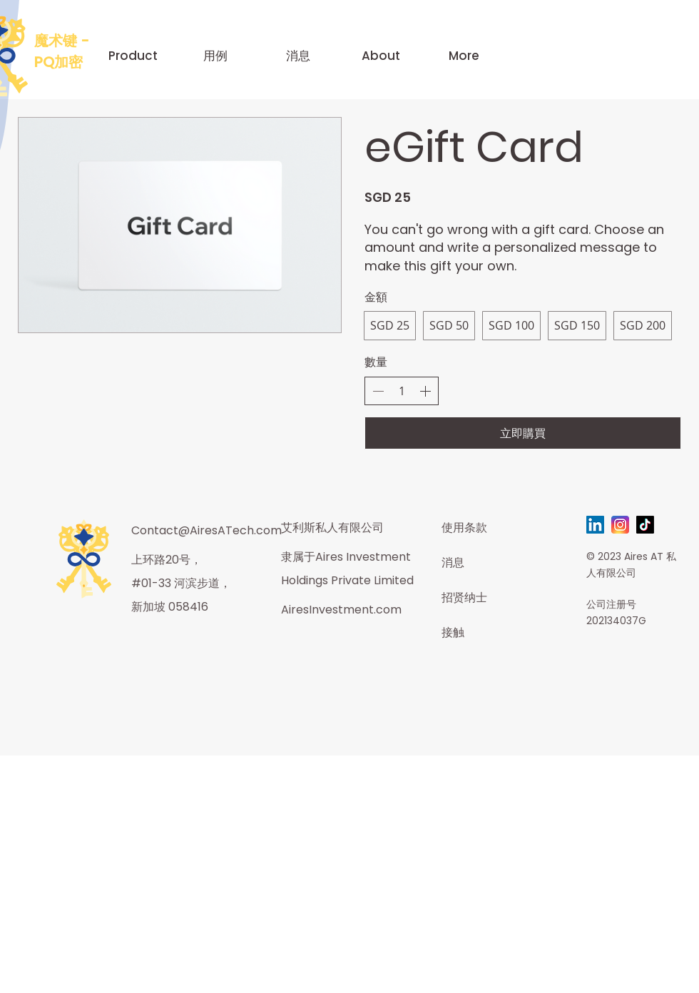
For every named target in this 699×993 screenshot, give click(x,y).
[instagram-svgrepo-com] (620, 525)
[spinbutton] (402, 391)
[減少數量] (378, 390)
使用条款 (464, 527)
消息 (453, 562)
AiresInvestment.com (341, 609)
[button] (133, 55)
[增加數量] (425, 390)
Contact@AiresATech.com (206, 530)
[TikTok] (645, 525)
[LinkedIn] (595, 525)
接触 (453, 632)
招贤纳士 (464, 597)
